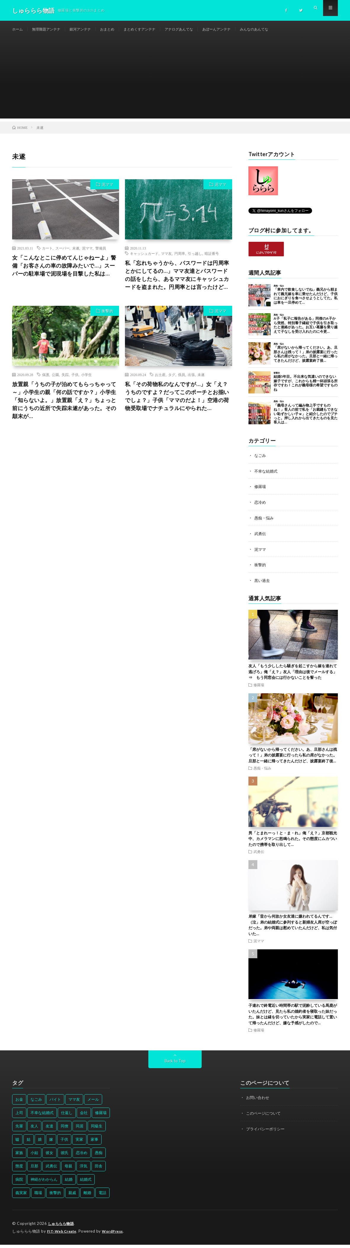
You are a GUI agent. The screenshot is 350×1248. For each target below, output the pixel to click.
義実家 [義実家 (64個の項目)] (21, 1196)
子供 (74, 380)
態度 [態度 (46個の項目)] (19, 1169)
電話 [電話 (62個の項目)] (102, 1196)
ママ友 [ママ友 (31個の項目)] (74, 1103)
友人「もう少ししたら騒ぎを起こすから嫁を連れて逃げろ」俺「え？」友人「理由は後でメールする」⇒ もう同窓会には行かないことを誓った (292, 675)
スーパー (62, 254)
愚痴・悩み (264, 522)
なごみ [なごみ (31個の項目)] (36, 1103)
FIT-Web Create (63, 1234)
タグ (171, 380)
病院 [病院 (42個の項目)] (19, 1183)
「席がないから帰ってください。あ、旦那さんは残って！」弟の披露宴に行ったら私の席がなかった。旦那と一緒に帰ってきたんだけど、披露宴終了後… (292, 759)
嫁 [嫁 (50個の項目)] (51, 1143)
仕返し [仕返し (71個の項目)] (67, 1116)
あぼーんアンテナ (241, 29)
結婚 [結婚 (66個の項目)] (69, 1183)
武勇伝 (260, 538)
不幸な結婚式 (266, 476)
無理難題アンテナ (50, 29)
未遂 (75, 254)
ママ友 (166, 259)
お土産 (160, 380)
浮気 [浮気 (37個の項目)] (83, 1169)
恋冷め (260, 507)
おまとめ (118, 29)
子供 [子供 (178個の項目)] (64, 1143)
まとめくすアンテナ (154, 29)
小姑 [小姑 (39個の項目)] (34, 1156)
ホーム (18, 29)
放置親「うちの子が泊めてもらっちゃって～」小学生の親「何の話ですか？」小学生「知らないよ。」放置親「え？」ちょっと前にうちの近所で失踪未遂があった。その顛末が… (64, 406)
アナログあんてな (199, 29)
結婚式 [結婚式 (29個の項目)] (85, 1183)
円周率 (179, 259)
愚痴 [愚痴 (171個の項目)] (98, 1156)
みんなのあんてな (283, 29)
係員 (181, 380)
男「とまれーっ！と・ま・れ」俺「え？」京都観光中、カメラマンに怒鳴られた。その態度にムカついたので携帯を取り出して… (292, 842)
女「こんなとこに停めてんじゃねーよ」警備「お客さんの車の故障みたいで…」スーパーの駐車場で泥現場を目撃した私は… (64, 271)
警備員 (100, 254)
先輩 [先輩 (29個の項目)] (19, 1129)
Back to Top (175, 1064)
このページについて (264, 1116)
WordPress (116, 1234)
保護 (45, 380)
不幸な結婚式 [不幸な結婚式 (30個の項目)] (42, 1116)
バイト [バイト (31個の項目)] (55, 1103)
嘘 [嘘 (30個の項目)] (17, 1143)
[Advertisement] (175, 82)
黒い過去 (262, 584)
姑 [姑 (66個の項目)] (28, 1143)
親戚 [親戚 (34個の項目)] (72, 1196)
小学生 (86, 380)
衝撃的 (107, 316)
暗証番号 (212, 259)
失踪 (65, 380)
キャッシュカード (144, 259)
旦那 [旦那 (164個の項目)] (34, 1169)
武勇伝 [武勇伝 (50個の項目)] (51, 1169)
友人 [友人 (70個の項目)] (34, 1129)
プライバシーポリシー (267, 1132)
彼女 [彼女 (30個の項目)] (49, 1156)
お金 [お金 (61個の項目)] (19, 1103)
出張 (191, 380)
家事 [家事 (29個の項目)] (94, 1143)
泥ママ (107, 190)
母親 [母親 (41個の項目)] (68, 1169)
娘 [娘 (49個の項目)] (40, 1143)
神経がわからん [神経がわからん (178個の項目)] (43, 1183)
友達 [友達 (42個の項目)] (49, 1129)
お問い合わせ (258, 1101)
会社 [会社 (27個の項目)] (84, 1116)
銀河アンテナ (88, 29)
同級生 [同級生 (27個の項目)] (96, 1129)
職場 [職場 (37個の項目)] (38, 1196)
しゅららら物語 (62, 1227)
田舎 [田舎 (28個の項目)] (98, 1169)
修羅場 (260, 492)
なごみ (260, 461)
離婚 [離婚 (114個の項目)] (87, 1196)
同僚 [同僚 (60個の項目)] (64, 1129)
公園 (55, 380)
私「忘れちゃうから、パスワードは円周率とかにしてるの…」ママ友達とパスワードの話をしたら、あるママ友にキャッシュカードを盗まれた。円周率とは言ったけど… (177, 280)
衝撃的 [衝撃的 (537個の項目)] (55, 1196)
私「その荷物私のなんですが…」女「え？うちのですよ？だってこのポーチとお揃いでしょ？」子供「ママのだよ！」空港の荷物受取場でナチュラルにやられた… (177, 402)
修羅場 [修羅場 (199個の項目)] (101, 1116)
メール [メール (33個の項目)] (93, 1103)
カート (47, 254)
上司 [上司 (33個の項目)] (19, 1116)
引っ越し (195, 259)
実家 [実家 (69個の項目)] (79, 1143)
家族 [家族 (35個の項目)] (19, 1156)
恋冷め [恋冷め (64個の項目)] (81, 1156)
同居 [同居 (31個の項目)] (80, 1129)
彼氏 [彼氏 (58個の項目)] (64, 1156)
